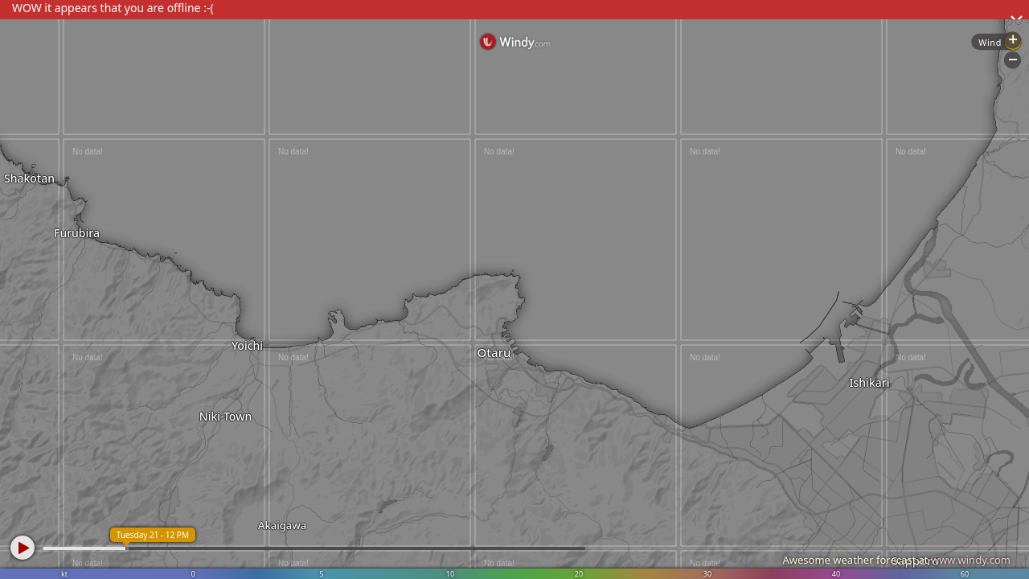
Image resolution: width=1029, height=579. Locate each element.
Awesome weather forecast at (896, 559)
